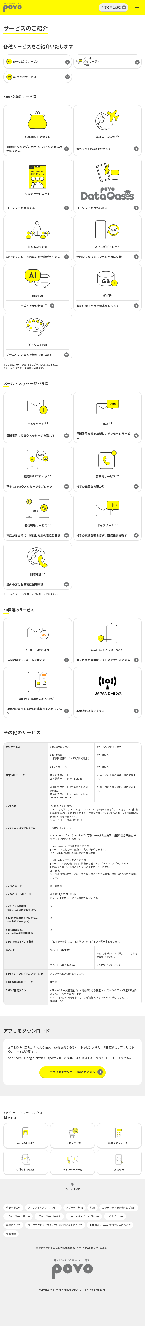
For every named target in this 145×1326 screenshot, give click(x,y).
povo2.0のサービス (22, 61)
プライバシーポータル (49, 1216)
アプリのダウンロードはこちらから (72, 1072)
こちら (122, 874)
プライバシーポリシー (18, 1216)
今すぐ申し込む (111, 7)
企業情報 (11, 1233)
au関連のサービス (21, 77)
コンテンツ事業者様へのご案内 (119, 1207)
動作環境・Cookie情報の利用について (110, 1225)
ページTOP (72, 1188)
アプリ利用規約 (74, 1207)
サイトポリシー (115, 1216)
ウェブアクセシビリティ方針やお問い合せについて (55, 1225)
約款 (92, 1207)
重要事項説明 (13, 1207)
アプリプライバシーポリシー (43, 1207)
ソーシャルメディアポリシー (83, 1216)
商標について (13, 1225)
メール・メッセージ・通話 (88, 61)
